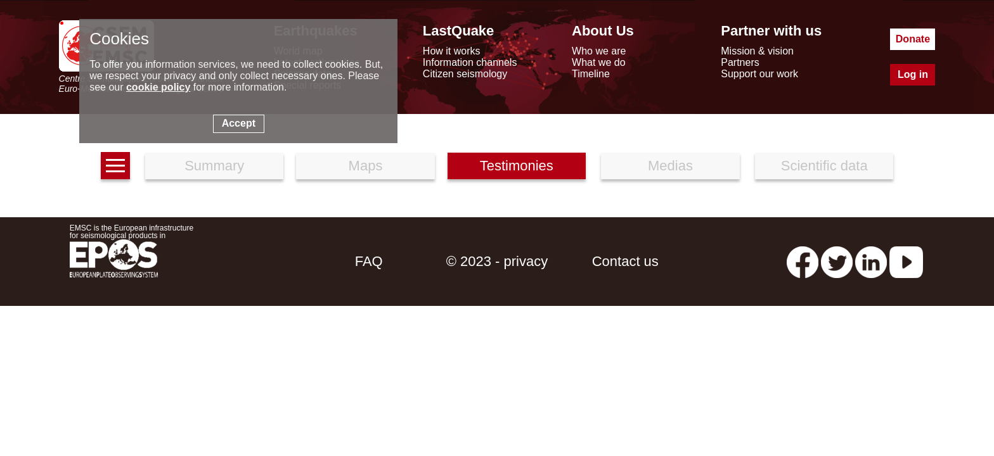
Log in (913, 74)
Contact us (625, 261)
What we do (598, 62)
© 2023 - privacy (497, 261)
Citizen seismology (465, 73)
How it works (452, 51)
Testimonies (516, 166)
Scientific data (824, 166)
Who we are (599, 51)
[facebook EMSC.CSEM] (802, 261)
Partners (740, 62)
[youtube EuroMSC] (906, 261)
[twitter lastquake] (837, 261)
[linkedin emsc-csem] (871, 261)
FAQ (369, 261)
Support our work (759, 73)
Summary (214, 166)
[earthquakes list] (115, 165)
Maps (366, 166)
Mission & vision (757, 51)
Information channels (470, 62)
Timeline (591, 73)
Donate (913, 39)
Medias (670, 166)
